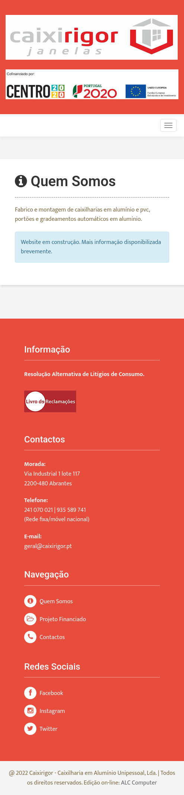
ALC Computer (139, 783)
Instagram (44, 711)
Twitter (41, 729)
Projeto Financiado (55, 619)
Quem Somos (48, 602)
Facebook (43, 693)
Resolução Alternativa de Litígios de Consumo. (84, 374)
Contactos (44, 637)
